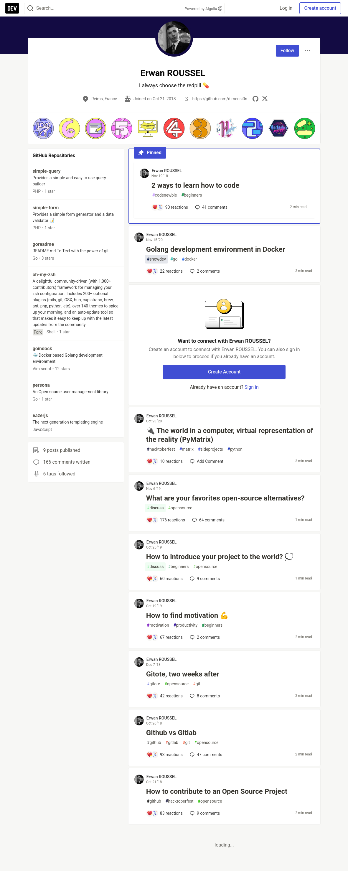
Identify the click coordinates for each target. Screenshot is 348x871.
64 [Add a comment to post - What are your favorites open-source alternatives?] (208, 519)
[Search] (30, 8)
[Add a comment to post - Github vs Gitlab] (164, 754)
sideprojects (210, 449)
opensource (180, 508)
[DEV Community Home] (12, 8)
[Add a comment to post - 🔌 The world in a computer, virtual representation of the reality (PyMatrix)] (164, 461)
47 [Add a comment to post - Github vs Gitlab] (205, 754)
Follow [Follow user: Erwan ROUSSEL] (287, 50)
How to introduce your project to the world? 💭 (219, 557)
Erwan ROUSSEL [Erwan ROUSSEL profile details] (167, 170)
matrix (186, 449)
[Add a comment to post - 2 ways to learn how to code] (170, 207)
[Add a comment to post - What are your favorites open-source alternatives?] (166, 520)
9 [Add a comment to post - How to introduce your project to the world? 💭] (204, 578)
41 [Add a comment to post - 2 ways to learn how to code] (210, 207)
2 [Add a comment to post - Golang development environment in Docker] (204, 271)
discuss (155, 508)
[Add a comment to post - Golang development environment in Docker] (164, 271)
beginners (191, 195)
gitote (153, 684)
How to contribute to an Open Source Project (216, 791)
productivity (185, 625)
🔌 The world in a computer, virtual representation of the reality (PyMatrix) (229, 435)
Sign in (252, 387)
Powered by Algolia (203, 8)
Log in (286, 8)
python (235, 449)
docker (189, 259)
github (154, 743)
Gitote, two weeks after (182, 674)
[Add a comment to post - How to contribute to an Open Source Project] (164, 813)
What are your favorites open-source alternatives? (225, 498)
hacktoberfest (161, 449)
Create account (320, 8)
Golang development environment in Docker (215, 249)
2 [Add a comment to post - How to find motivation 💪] (204, 637)
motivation (158, 625)
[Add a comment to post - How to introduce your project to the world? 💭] (164, 578)
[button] (43, 128)
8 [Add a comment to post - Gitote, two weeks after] (204, 695)
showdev (156, 259)
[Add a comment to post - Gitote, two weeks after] (164, 696)
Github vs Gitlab (171, 733)
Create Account (224, 372)
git (196, 684)
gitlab (172, 743)
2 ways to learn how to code (195, 185)
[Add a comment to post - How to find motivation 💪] (164, 637)
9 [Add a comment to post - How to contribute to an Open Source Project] (204, 813)
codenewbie (164, 195)
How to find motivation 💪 (187, 615)
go (173, 259)
